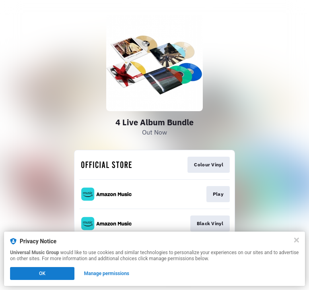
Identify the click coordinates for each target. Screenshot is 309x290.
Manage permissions (107, 273)
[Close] (296, 240)
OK (42, 273)
